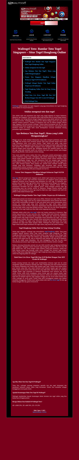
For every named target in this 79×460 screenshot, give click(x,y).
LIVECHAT (47, 35)
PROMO (63, 35)
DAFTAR (16, 36)
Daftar (44, 23)
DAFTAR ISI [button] (39, 57)
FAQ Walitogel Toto (31, 101)
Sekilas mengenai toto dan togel (35, 67)
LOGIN (31, 35)
